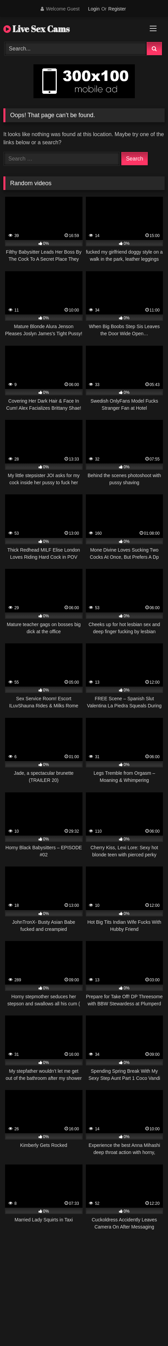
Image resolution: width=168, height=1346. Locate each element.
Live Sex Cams (36, 29)
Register (117, 9)
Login (93, 9)
